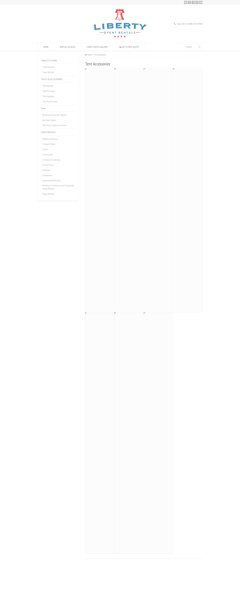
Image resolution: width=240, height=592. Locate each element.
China (45, 149)
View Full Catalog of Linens (54, 125)
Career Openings (60, 582)
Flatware (46, 170)
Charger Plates (48, 144)
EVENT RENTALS (48, 132)
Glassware (47, 175)
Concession (47, 154)
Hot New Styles (49, 120)
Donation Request (77, 582)
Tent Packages (48, 91)
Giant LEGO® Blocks (51, 180)
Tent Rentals (47, 85)
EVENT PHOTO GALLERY (97, 46)
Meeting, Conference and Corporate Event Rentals (58, 187)
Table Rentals (48, 67)
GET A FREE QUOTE (130, 46)
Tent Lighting (48, 96)
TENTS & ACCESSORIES (51, 79)
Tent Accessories (50, 101)
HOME (46, 46)
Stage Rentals (48, 194)
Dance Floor (47, 165)
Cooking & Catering (51, 159)
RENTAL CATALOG (67, 46)
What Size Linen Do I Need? (54, 115)
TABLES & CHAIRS (49, 60)
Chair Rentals (48, 72)
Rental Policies (44, 582)
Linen (43, 108)
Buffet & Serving (49, 139)
